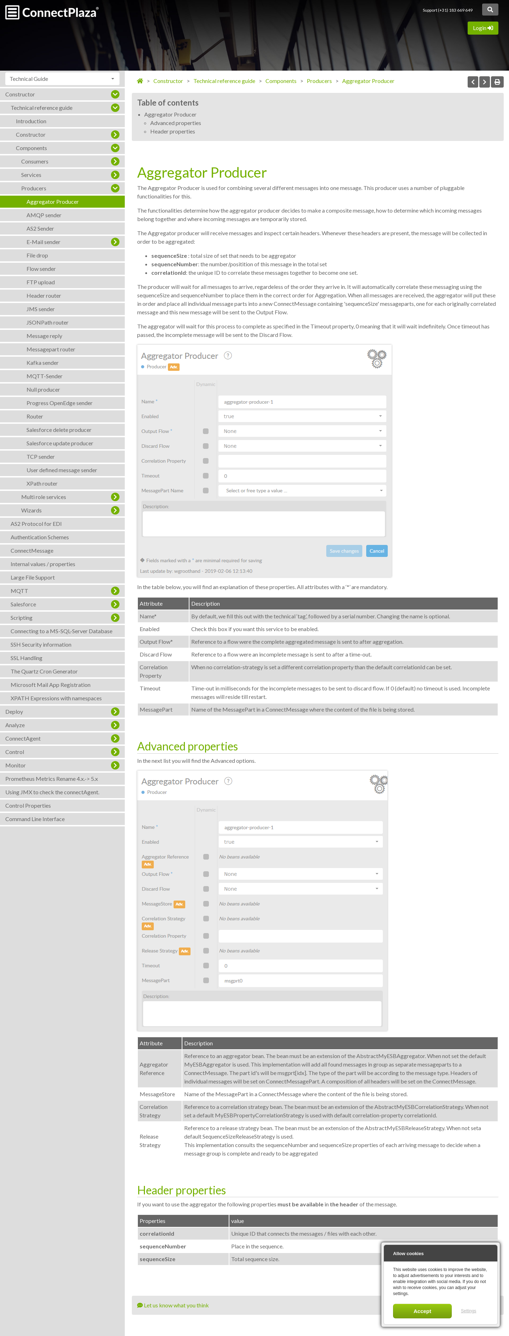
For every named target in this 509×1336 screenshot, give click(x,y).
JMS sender (41, 308)
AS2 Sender (40, 228)
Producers (33, 188)
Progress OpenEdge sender (60, 402)
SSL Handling (26, 657)
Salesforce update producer (60, 443)
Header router (44, 295)
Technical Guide (29, 78)
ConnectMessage (32, 550)
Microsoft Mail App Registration (50, 684)
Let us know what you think (173, 1305)
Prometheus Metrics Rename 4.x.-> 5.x (51, 778)
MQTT (19, 590)
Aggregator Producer (53, 201)
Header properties (172, 131)
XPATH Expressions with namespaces (56, 698)
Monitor (15, 765)
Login (483, 27)
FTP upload (41, 282)
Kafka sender (43, 362)
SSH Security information (41, 644)
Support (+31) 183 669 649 (448, 9)
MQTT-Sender (45, 376)
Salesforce (23, 604)
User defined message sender (62, 470)
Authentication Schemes (40, 537)
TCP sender (41, 456)
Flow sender (41, 268)
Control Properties (28, 805)
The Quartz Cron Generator (44, 671)
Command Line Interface (35, 818)
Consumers (34, 161)
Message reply (44, 335)
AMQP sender (44, 215)
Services (31, 174)
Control (14, 751)
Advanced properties (175, 122)
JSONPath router (48, 322)
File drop (37, 255)
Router (35, 416)
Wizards (31, 510)
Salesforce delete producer (59, 429)
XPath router (42, 483)
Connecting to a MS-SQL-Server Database (61, 631)
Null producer (43, 389)
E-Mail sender (43, 241)
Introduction (31, 121)
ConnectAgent (23, 738)
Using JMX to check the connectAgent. (52, 792)
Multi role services (43, 496)
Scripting (22, 617)
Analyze (15, 725)
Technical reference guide (41, 107)
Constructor (20, 94)
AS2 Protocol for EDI (36, 523)
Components (31, 147)
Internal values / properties (43, 563)
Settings (468, 1310)
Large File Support (33, 577)
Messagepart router (51, 349)
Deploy (14, 711)
